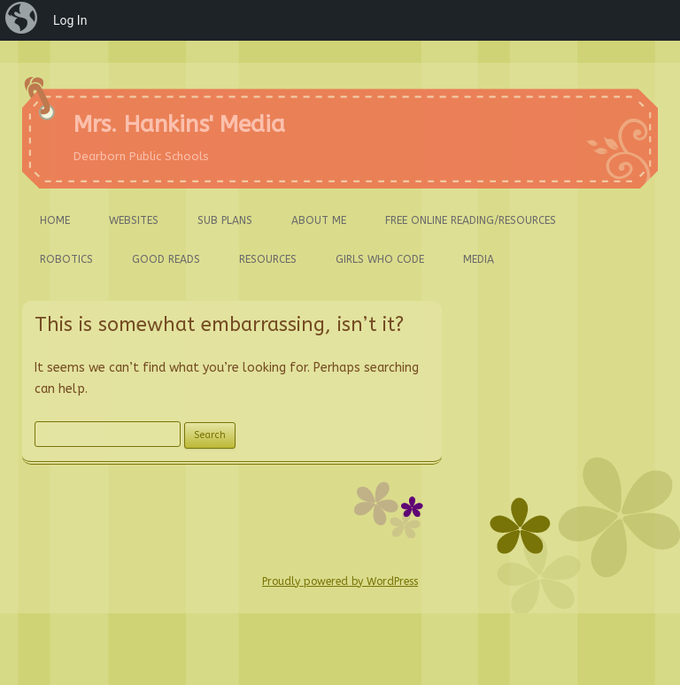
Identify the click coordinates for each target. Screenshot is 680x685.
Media (478, 259)
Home (55, 220)
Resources (268, 259)
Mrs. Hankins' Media (179, 124)
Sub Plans (224, 220)
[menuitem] (23, 20)
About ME (318, 220)
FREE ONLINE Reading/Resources (470, 220)
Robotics (66, 259)
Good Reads (166, 259)
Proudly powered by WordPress (340, 581)
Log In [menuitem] (70, 20)
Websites (133, 220)
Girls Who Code (380, 259)
